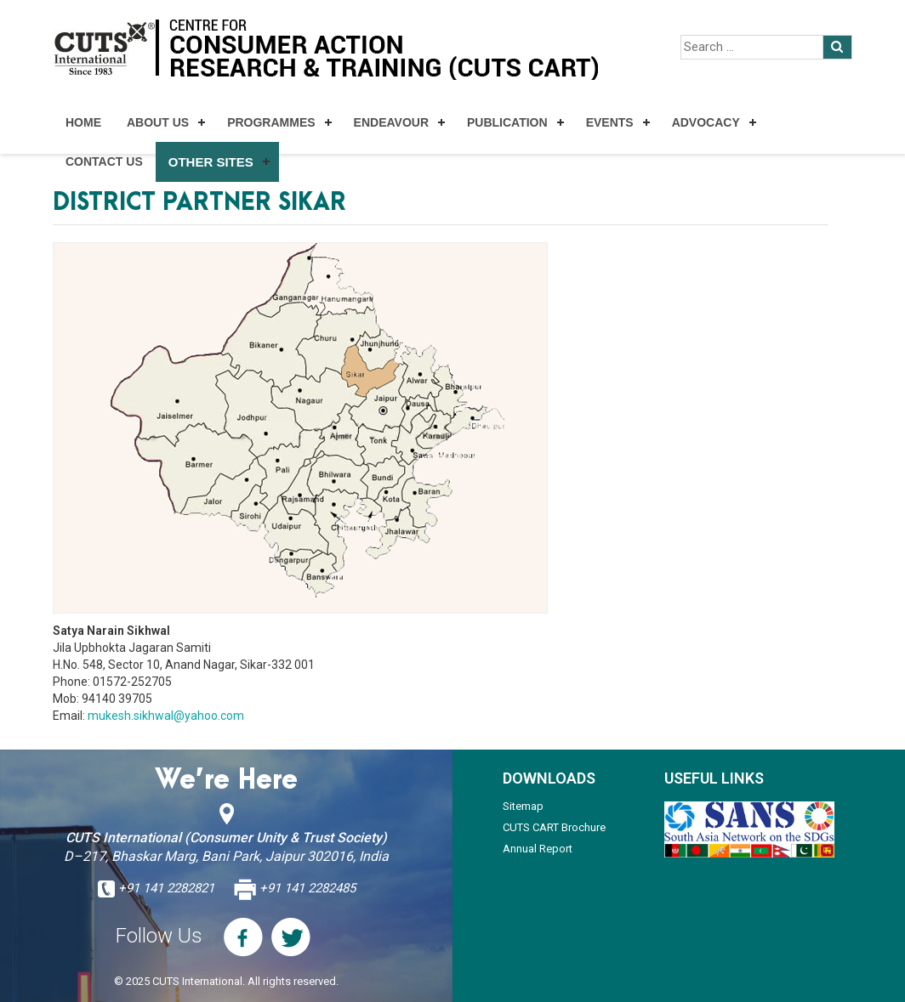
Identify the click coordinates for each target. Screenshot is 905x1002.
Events (610, 122)
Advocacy (706, 122)
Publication (507, 122)
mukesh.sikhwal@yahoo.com (166, 715)
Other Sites (210, 162)
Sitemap (523, 806)
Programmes (271, 122)
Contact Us (104, 161)
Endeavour (391, 122)
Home (83, 122)
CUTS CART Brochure (554, 827)
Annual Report (537, 848)
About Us (158, 122)
